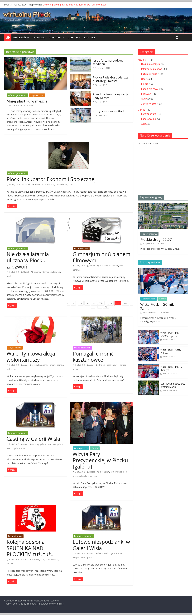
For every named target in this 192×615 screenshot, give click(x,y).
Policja (144, 83)
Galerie (94, 448)
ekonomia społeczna (44, 184)
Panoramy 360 (148, 118)
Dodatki (73, 37)
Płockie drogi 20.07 (156, 239)
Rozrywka (146, 93)
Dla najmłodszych (82, 347)
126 (125, 303)
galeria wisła (19, 448)
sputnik (10, 563)
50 (87, 303)
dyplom (102, 365)
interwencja (47, 272)
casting (35, 444)
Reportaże (19, 37)
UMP (31, 105)
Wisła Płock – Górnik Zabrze (157, 306)
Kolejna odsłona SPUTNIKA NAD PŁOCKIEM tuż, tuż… (31, 548)
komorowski (116, 471)
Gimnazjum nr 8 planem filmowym (101, 257)
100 (101, 303)
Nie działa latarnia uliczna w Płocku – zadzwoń (28, 260)
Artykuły (142, 59)
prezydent (77, 476)
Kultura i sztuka (81, 248)
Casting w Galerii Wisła (33, 438)
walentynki (11, 369)
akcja (34, 365)
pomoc (60, 365)
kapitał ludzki (61, 184)
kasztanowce (113, 365)
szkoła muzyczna (91, 476)
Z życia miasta (36, 95)
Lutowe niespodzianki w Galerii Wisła (101, 544)
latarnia (56, 272)
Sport (144, 98)
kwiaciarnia (43, 365)
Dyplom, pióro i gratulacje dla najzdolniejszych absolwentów (74, 4)
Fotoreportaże (81, 448)
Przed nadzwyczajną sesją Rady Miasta (110, 96)
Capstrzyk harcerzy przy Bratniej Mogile (172, 385)
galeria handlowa (48, 444)
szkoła (75, 369)
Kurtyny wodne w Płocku (110, 111)
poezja (90, 557)
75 (94, 303)
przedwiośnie (52, 559)
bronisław (104, 471)
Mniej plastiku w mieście (27, 101)
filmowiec (77, 269)
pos (125, 471)
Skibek (27, 184)
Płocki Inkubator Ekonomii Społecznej (51, 179)
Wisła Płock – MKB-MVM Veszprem (170, 334)
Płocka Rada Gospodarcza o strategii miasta (110, 79)
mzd (9, 276)
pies (71, 184)
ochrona (124, 365)
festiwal (35, 559)
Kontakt (89, 37)
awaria (37, 272)
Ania (25, 365)
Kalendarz (39, 37)
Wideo (144, 123)
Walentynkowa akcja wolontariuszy (31, 356)
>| (106, 306)
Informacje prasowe (17, 95)
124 (110, 303)
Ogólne (145, 78)
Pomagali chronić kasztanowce (93, 356)
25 (81, 303)
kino (42, 559)
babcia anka (104, 553)
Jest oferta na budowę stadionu (108, 62)
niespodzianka (79, 557)
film (121, 265)
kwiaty (52, 365)
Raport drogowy (149, 88)
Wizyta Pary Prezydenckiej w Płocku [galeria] (100, 460)
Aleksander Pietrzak (109, 265)
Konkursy (55, 37)
